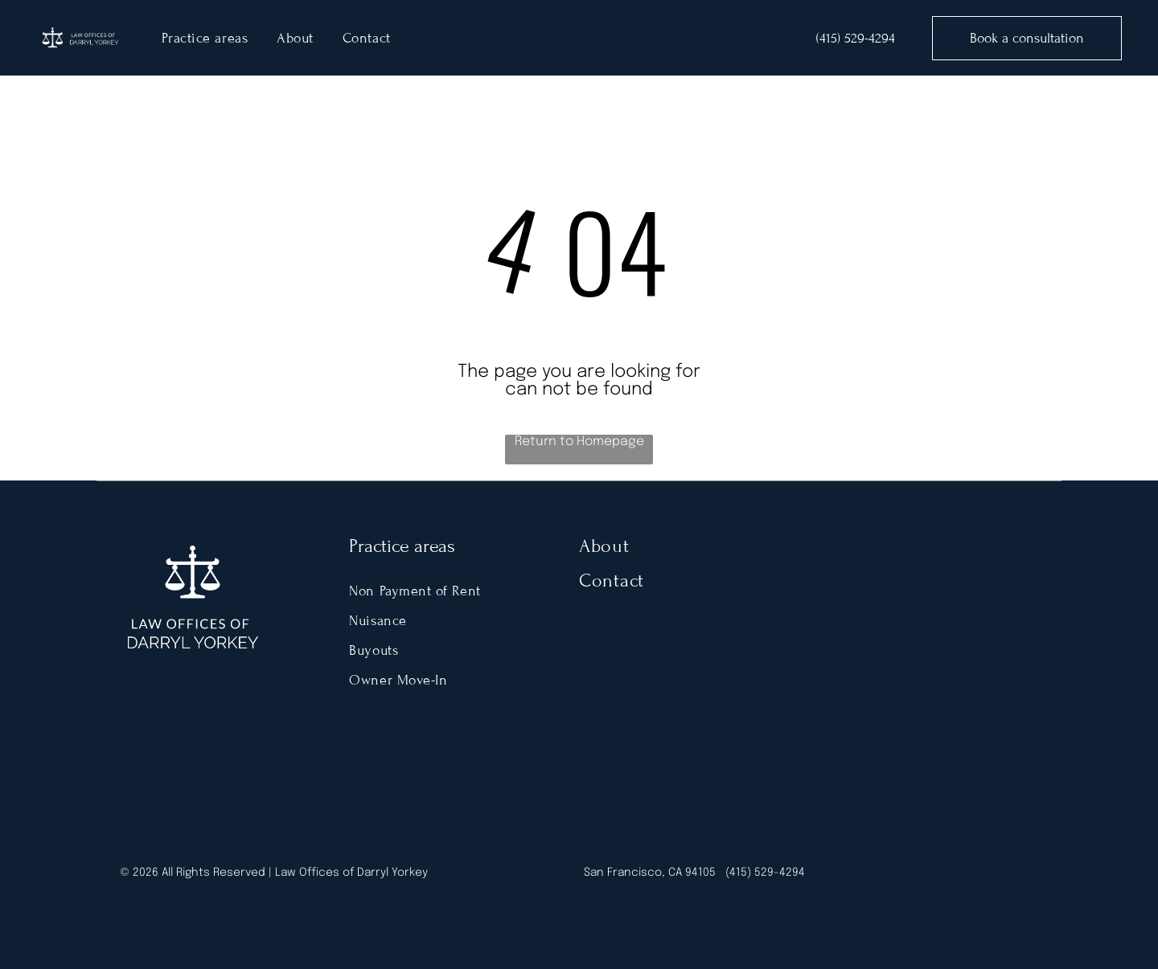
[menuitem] (205, 38)
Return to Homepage (579, 441)
